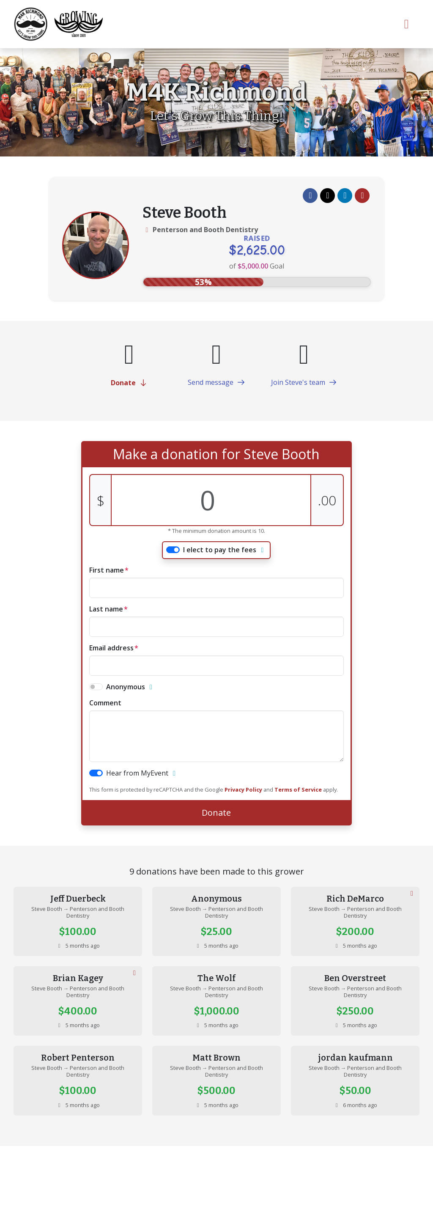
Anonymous (125, 687)
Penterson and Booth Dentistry (205, 229)
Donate (129, 382)
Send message (216, 382)
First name (106, 570)
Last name (106, 609)
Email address (111, 648)
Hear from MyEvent (137, 773)
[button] (310, 195)
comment (105, 703)
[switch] (173, 549)
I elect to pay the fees (219, 550)
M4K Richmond (217, 92)
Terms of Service (298, 789)
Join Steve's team (304, 382)
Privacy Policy (243, 789)
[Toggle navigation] (407, 24)
